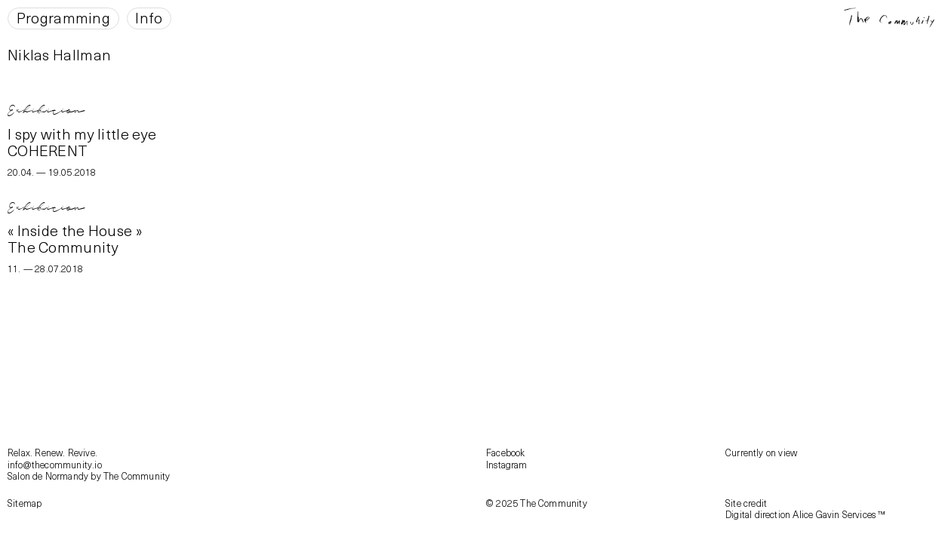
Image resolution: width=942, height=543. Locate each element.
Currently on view (761, 452)
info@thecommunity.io (55, 464)
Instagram (507, 464)
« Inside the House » (75, 230)
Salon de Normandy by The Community (89, 475)
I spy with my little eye (82, 133)
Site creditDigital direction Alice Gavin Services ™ (805, 508)
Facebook (505, 452)
